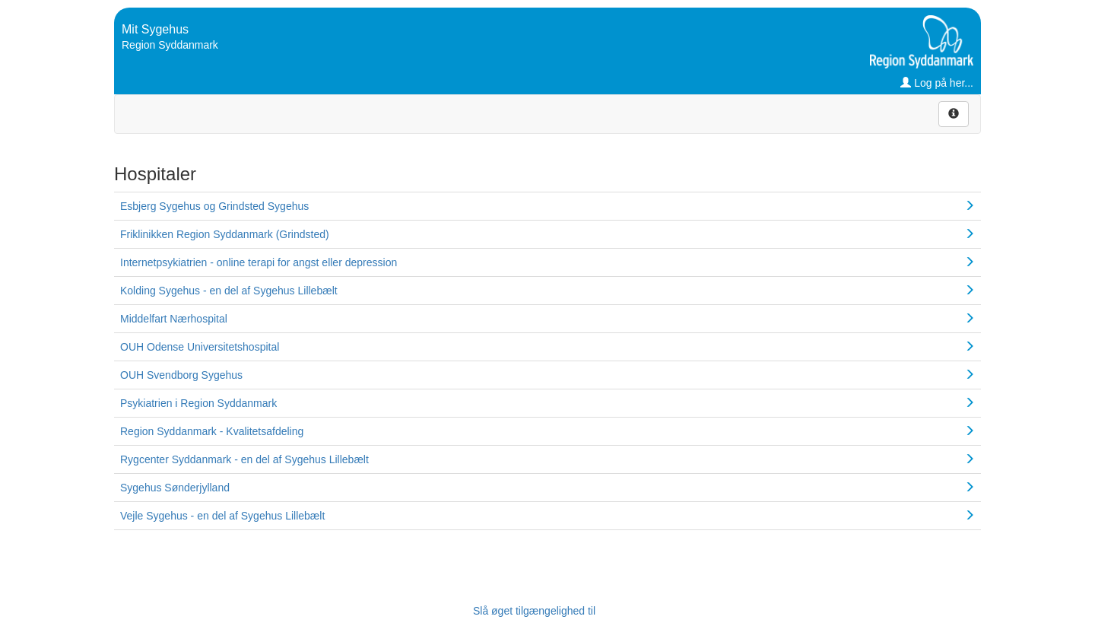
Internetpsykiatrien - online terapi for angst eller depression (258, 262)
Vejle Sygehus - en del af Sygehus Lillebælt (222, 516)
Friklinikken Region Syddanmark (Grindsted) (224, 234)
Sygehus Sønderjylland (175, 487)
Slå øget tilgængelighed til (534, 611)
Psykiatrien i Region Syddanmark (198, 403)
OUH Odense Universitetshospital (199, 347)
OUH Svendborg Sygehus (181, 375)
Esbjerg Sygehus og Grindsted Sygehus (214, 206)
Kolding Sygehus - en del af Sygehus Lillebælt (229, 290)
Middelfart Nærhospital (173, 319)
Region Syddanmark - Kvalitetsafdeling (211, 431)
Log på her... (936, 83)
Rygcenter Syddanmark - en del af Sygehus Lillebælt (244, 459)
